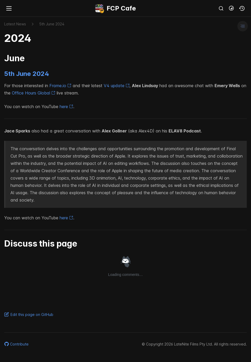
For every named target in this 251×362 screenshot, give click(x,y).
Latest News (15, 24)
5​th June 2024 (51, 24)
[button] (231, 8)
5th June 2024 (26, 73)
